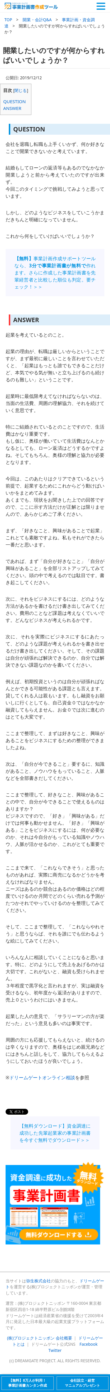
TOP (8, 19)
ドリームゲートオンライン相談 (42, 1077)
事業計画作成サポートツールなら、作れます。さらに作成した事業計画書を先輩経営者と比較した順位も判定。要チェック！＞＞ (55, 272)
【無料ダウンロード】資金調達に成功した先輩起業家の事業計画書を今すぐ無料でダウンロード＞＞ (55, 1133)
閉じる (20, 90)
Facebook (88, 1344)
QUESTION (14, 101)
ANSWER (12, 108)
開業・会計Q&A (37, 19)
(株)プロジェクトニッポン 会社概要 (39, 1338)
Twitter (55, 1350)
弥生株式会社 (38, 1281)
